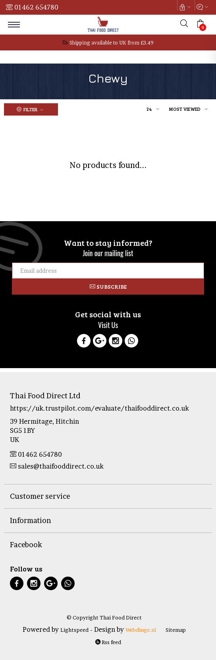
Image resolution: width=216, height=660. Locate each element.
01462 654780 (36, 7)
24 (149, 109)
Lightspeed (74, 630)
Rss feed (108, 642)
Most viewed (185, 109)
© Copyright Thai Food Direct (104, 617)
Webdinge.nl (140, 630)
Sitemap (176, 630)
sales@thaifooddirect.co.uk (57, 466)
